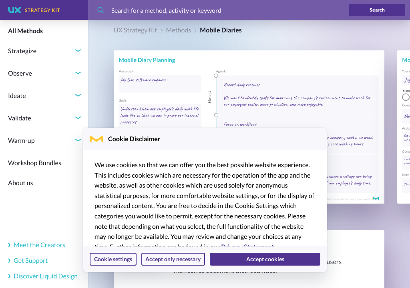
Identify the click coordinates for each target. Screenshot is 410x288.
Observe (20, 73)
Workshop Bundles (34, 163)
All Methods (25, 31)
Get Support (28, 260)
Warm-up (21, 140)
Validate (19, 118)
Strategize (22, 51)
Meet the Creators (36, 245)
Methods (178, 30)
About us (20, 183)
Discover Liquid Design (43, 276)
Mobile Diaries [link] (221, 30)
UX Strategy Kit (135, 30)
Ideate (17, 96)
